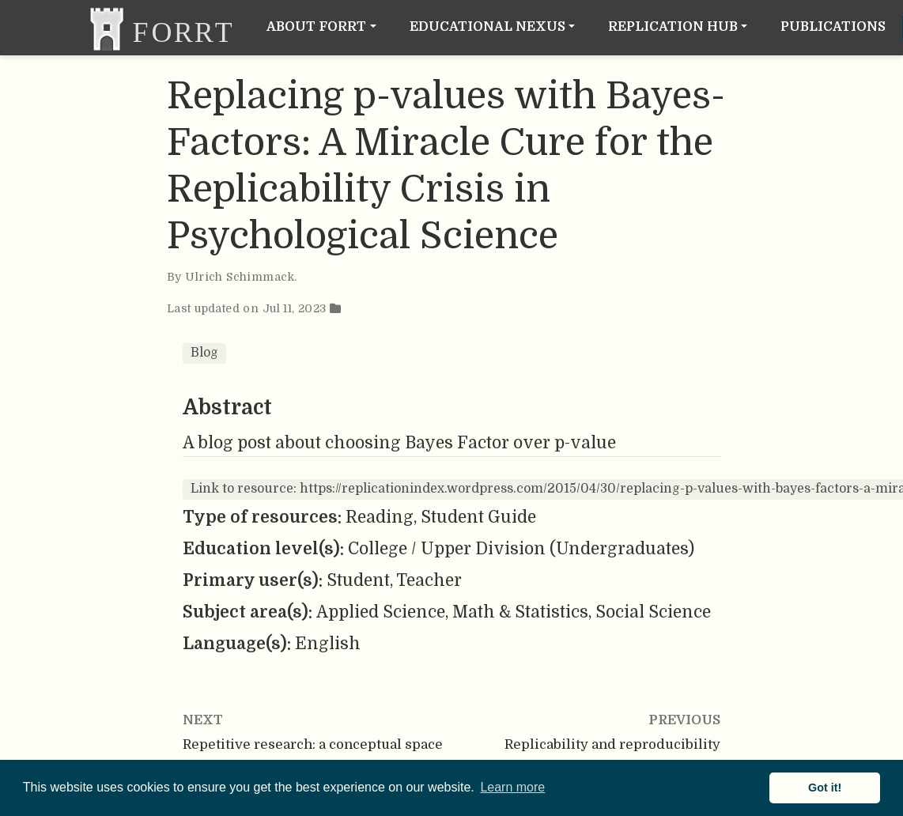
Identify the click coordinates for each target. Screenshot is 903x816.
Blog (204, 353)
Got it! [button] (824, 787)
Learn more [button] (512, 787)
